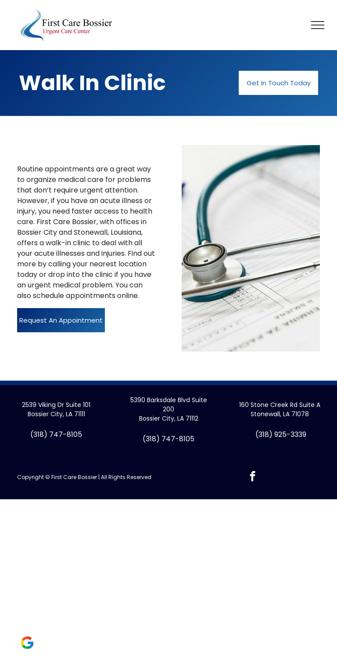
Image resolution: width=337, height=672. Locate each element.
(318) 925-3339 (280, 434)
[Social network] (27, 643)
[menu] (317, 25)
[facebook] (252, 477)
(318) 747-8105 (56, 434)
